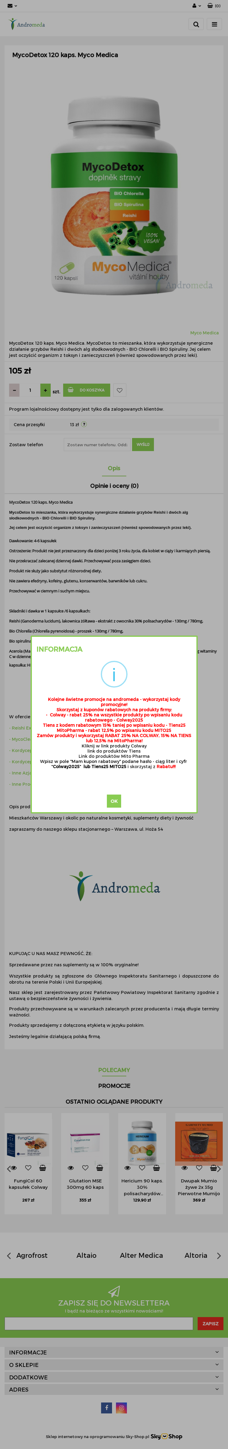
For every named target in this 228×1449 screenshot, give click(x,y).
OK (114, 801)
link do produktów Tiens (114, 751)
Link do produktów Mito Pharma (114, 756)
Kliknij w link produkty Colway (114, 745)
